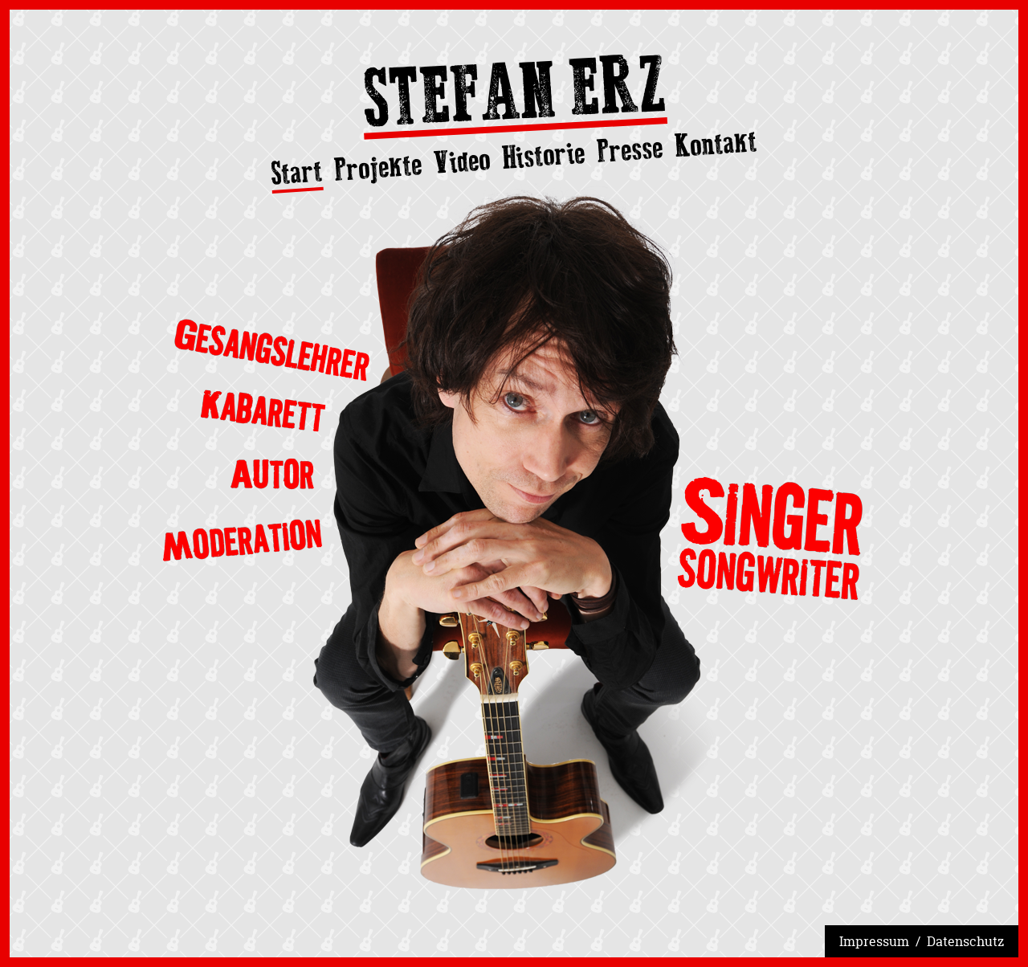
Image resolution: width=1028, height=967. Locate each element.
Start (297, 173)
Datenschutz (965, 941)
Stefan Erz (514, 96)
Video (461, 161)
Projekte (378, 167)
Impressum (874, 941)
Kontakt (716, 143)
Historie (543, 155)
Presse (630, 149)
